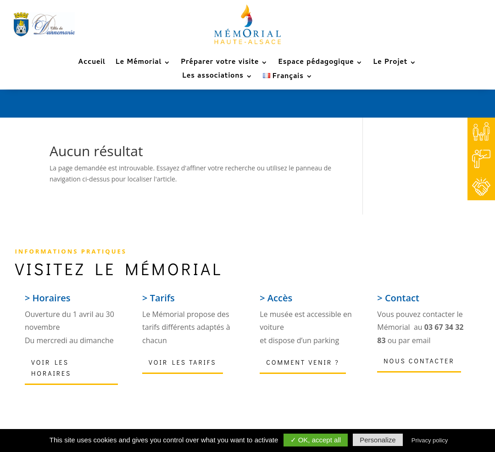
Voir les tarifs (182, 362)
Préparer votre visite (220, 63)
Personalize (377, 440)
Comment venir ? (302, 362)
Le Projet (390, 63)
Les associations (213, 77)
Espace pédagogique (316, 63)
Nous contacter (419, 360)
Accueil (92, 63)
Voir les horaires (51, 368)
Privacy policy (430, 440)
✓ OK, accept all (315, 440)
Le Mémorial (138, 63)
